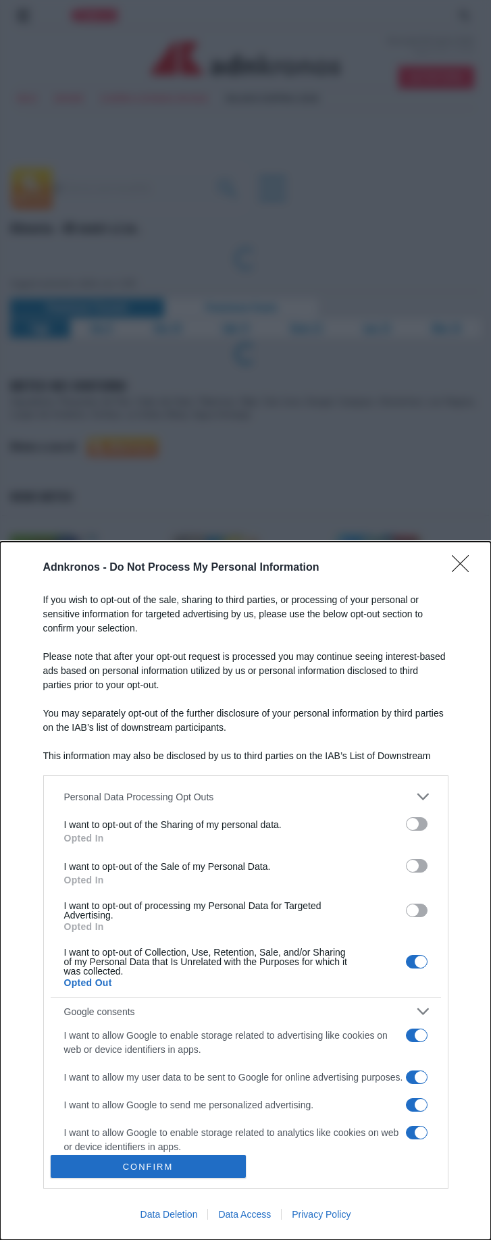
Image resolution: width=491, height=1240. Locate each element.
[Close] (464, 568)
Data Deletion (169, 1214)
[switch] (417, 824)
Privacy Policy (321, 1214)
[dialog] (245, 891)
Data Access (244, 1214)
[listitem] (246, 797)
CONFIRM (148, 1167)
